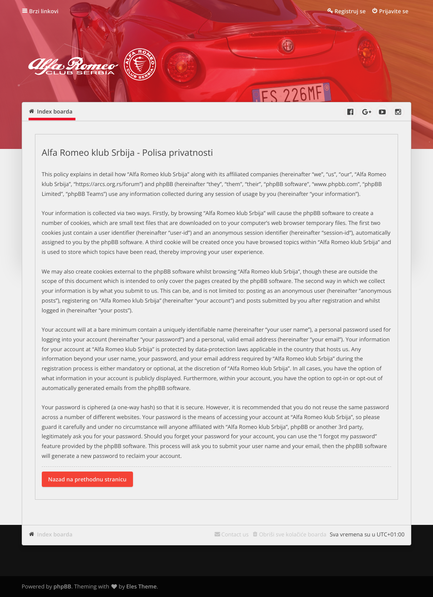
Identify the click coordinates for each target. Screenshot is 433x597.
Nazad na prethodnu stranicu (87, 479)
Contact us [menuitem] (234, 534)
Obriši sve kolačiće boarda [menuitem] (292, 534)
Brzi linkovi (43, 11)
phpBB (63, 586)
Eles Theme (141, 586)
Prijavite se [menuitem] (393, 11)
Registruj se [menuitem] (350, 11)
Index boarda (54, 534)
